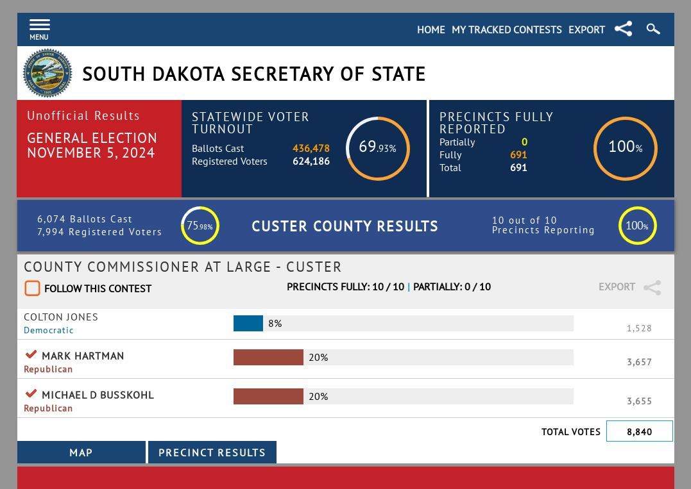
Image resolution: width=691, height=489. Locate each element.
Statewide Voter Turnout (251, 122)
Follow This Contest (97, 288)
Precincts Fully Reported (496, 122)
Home (431, 29)
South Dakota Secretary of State (254, 74)
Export (586, 29)
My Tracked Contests (507, 29)
